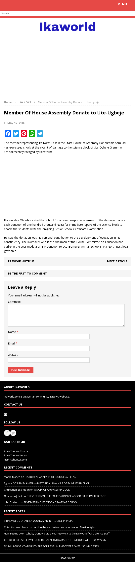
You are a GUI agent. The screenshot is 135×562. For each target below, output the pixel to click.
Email (12, 343)
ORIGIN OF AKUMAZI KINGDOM (52, 489)
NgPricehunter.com (15, 459)
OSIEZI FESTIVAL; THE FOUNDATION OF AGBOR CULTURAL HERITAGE (66, 496)
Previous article (21, 261)
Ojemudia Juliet (13, 496)
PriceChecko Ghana (16, 451)
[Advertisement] (67, 63)
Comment (14, 302)
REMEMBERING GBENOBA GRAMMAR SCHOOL (51, 502)
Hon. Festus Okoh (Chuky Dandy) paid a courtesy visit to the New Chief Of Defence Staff (57, 533)
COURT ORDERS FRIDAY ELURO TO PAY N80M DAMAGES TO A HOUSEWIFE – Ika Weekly (55, 540)
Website (13, 355)
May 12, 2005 (16, 123)
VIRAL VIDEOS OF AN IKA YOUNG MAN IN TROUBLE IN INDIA (38, 521)
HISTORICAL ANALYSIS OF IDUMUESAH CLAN (50, 477)
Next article (117, 261)
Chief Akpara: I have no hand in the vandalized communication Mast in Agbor (50, 527)
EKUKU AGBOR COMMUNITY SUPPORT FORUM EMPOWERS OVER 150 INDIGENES (51, 546)
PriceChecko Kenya (15, 455)
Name (12, 332)
